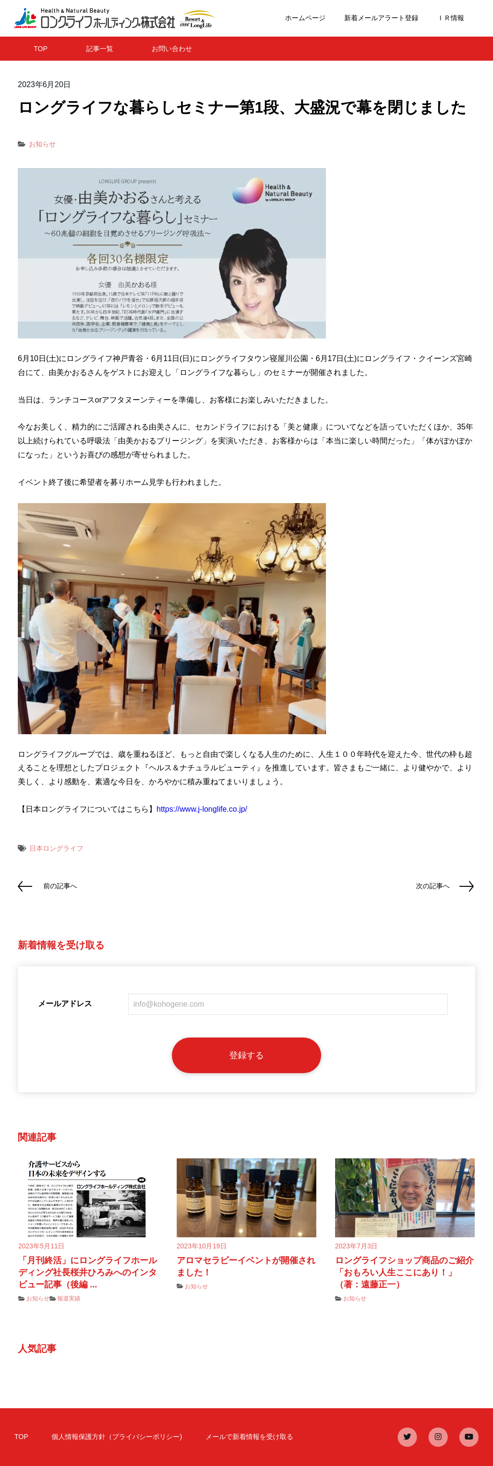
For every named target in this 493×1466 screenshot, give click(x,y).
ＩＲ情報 (450, 18)
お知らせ (42, 144)
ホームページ (305, 18)
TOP (41, 48)
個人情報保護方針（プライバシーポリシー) (117, 1436)
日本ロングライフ (56, 848)
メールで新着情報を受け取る (249, 1436)
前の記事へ (60, 886)
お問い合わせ (172, 48)
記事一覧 (99, 48)
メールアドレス (65, 1003)
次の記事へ (433, 886)
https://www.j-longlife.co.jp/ (201, 809)
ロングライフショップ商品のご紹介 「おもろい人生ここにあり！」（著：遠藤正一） (408, 1272)
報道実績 (68, 1298)
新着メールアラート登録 (381, 18)
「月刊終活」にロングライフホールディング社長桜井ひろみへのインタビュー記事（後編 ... (87, 1272)
